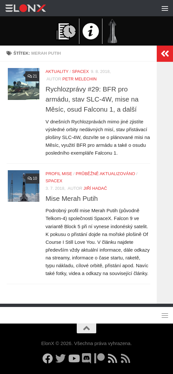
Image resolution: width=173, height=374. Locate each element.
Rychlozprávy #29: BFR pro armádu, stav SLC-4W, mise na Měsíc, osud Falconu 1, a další (92, 99)
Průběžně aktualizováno (105, 173)
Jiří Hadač (95, 188)
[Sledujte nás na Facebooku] (47, 358)
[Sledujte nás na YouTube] (73, 358)
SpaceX (80, 71)
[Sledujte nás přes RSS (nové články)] (112, 358)
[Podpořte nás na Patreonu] (99, 358)
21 (32, 76)
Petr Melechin (79, 78)
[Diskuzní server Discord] (86, 358)
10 (32, 178)
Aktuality (57, 71)
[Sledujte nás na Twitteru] (60, 358)
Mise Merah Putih (72, 198)
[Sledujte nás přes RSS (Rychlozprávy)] (125, 358)
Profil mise (59, 173)
